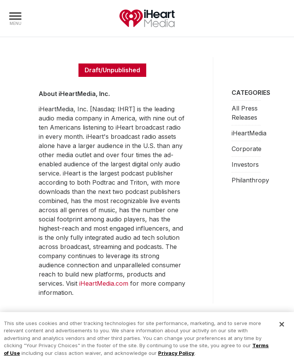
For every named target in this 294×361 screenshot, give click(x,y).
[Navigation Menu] (15, 18)
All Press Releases (245, 112)
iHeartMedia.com (103, 283)
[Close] (281, 327)
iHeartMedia (147, 18)
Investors (245, 164)
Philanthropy (246, 180)
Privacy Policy (176, 356)
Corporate (246, 149)
